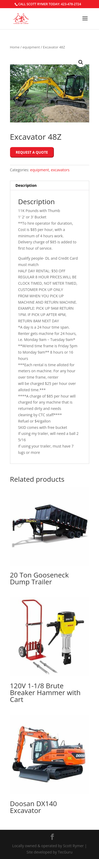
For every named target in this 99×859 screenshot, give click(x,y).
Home (15, 47)
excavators (60, 169)
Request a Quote (32, 152)
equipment (31, 47)
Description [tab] (26, 185)
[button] (81, 62)
